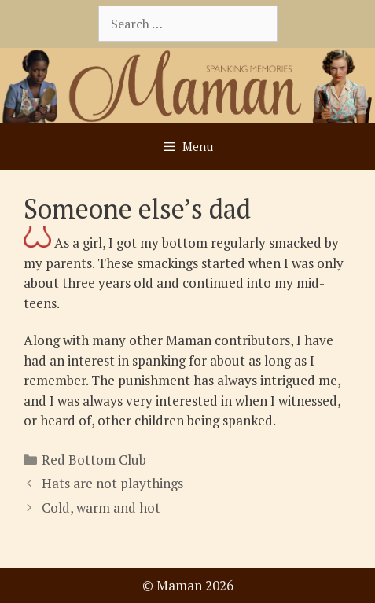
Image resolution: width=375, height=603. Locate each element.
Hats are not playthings (112, 483)
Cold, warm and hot (101, 507)
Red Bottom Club (94, 459)
